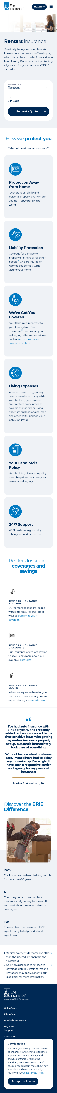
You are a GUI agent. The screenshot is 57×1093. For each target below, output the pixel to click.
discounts (25, 660)
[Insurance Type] (28, 87)
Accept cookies (21, 1081)
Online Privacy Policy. (33, 1072)
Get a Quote (10, 1008)
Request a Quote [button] (27, 111)
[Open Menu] (51, 7)
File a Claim (10, 1014)
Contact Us (10, 1036)
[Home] (14, 6)
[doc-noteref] (18, 261)
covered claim (36, 700)
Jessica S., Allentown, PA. (28, 783)
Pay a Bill (9, 1026)
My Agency (39, 7)
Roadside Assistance (15, 1020)
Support (8, 1030)
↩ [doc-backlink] (52, 953)
